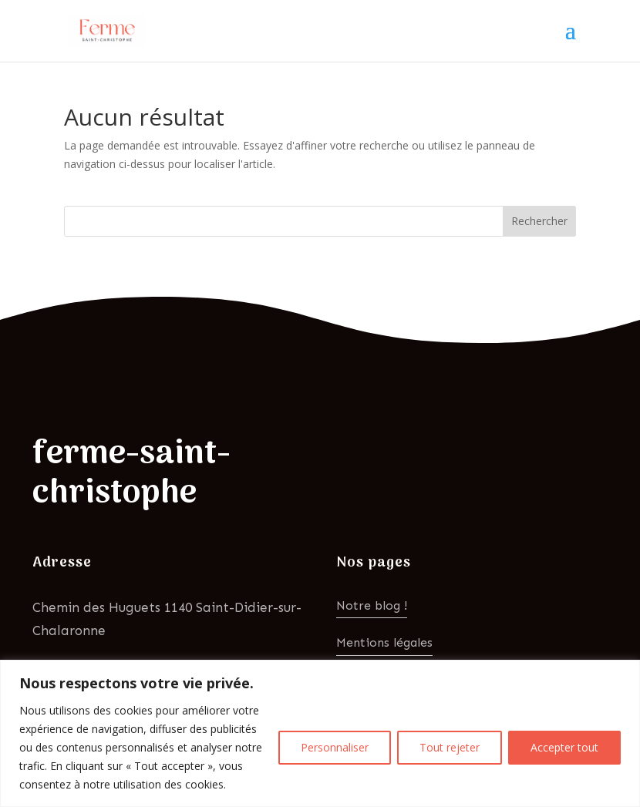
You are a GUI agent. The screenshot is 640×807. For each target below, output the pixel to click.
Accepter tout (564, 747)
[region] (320, 733)
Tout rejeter (449, 747)
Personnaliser (335, 747)
